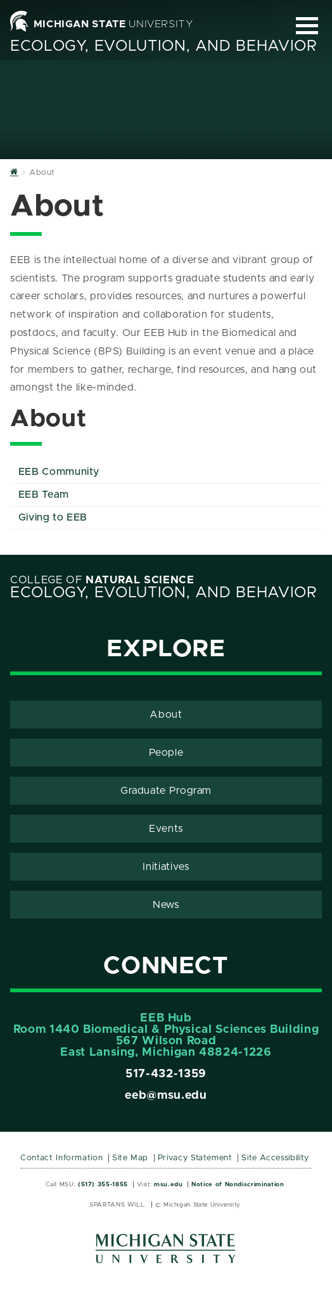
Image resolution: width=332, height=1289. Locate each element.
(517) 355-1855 (103, 1184)
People (166, 753)
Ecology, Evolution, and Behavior (163, 46)
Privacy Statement (195, 1158)
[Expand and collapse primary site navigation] (307, 26)
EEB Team (43, 494)
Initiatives (166, 867)
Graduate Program (166, 791)
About (166, 714)
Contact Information (61, 1158)
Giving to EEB (52, 517)
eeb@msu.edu (166, 1095)
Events (166, 829)
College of (102, 580)
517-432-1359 (166, 1074)
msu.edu (168, 1184)
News (166, 905)
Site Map (130, 1158)
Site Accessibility (275, 1158)
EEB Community (58, 472)
